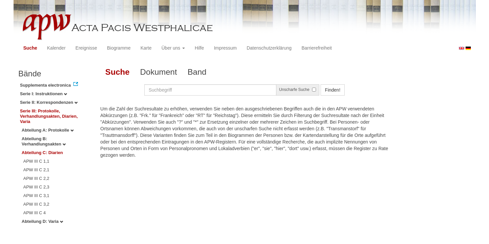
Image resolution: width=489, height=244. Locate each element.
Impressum (225, 48)
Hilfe (199, 48)
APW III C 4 (34, 212)
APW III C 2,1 (36, 169)
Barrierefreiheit (316, 48)
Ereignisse (86, 48)
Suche (30, 48)
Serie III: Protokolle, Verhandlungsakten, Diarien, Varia (49, 116)
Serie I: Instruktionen (43, 93)
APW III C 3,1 (36, 195)
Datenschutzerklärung (269, 48)
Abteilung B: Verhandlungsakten (44, 141)
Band (197, 71)
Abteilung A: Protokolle (48, 130)
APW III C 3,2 (36, 204)
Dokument (158, 71)
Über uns (173, 48)
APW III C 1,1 (36, 161)
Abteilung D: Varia (42, 221)
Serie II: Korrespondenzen (49, 102)
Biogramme (119, 48)
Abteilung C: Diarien (42, 152)
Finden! (332, 90)
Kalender (56, 48)
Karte (146, 48)
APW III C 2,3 (36, 186)
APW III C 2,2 (36, 178)
